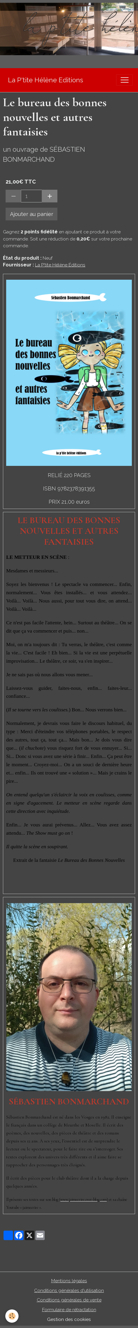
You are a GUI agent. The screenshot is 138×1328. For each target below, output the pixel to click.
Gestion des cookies (69, 1319)
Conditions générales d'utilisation (69, 1290)
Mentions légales (69, 1280)
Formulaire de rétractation (69, 1309)
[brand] (45, 80)
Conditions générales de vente (69, 1300)
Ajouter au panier (31, 214)
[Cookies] (12, 1316)
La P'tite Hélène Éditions (60, 265)
